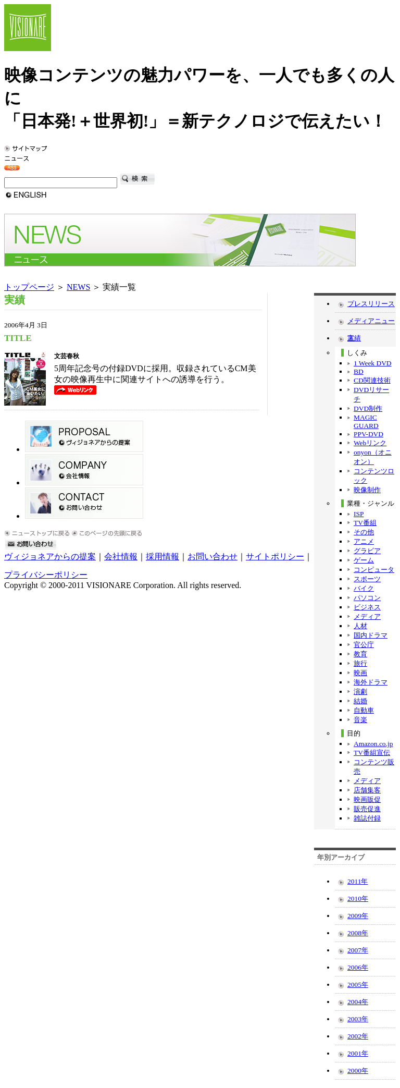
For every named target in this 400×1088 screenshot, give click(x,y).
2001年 (357, 1053)
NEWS (78, 287)
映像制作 (367, 490)
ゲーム (364, 560)
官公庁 (364, 645)
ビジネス (367, 607)
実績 (354, 338)
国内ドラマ (371, 635)
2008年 (357, 933)
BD (359, 371)
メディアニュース (371, 323)
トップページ (29, 287)
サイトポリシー (275, 556)
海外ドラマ (371, 682)
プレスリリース (371, 304)
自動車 (364, 710)
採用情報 (162, 556)
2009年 (357, 916)
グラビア (367, 551)
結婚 (360, 701)
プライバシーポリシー (46, 574)
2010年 (357, 898)
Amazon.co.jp (373, 744)
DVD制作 (368, 408)
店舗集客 (367, 790)
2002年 (357, 1036)
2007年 (357, 950)
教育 (360, 654)
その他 (364, 532)
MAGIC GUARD (366, 421)
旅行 (360, 663)
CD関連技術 (372, 380)
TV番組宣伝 (372, 752)
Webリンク (370, 443)
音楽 (360, 720)
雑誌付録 (367, 818)
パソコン (367, 598)
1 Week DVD (373, 363)
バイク (364, 588)
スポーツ (367, 579)
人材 (360, 626)
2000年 (357, 1070)
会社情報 (121, 556)
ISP (359, 514)
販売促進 (367, 809)
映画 (360, 673)
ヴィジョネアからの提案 (50, 556)
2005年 (357, 984)
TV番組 (365, 523)
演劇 (360, 691)
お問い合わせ (213, 556)
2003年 (357, 1019)
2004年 (357, 1002)
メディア (367, 616)
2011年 (357, 881)
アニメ (364, 541)
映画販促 (367, 799)
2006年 (357, 967)
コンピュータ (374, 569)
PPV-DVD (368, 434)
